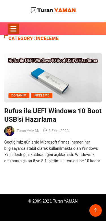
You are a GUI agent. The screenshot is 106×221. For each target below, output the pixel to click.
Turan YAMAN (28, 131)
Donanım (19, 95)
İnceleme (41, 95)
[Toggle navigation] (13, 28)
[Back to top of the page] (96, 210)
